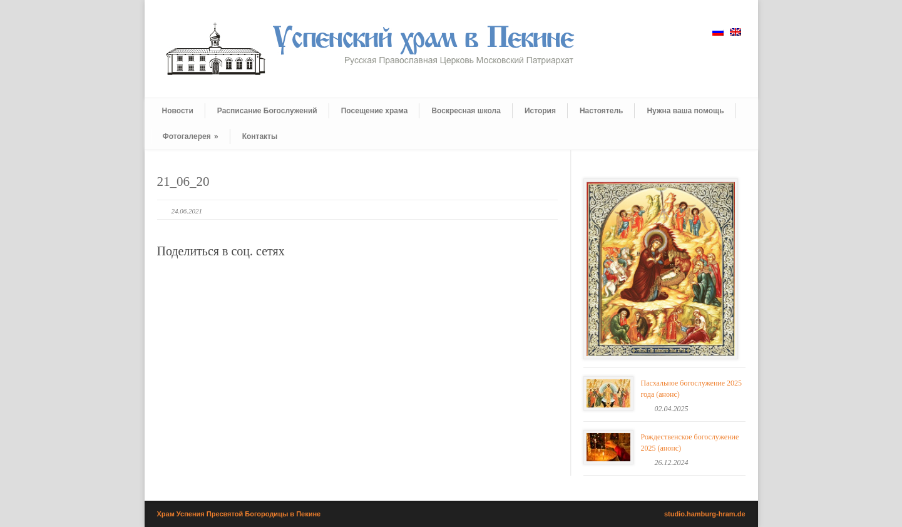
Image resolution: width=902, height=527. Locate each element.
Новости (177, 110)
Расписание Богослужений (267, 110)
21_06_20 (183, 181)
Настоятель (601, 110)
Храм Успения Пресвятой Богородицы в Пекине (239, 514)
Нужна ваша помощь (685, 110)
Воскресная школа (465, 110)
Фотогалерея (190, 136)
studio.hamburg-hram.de (705, 514)
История (540, 110)
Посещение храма (374, 110)
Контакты (260, 136)
